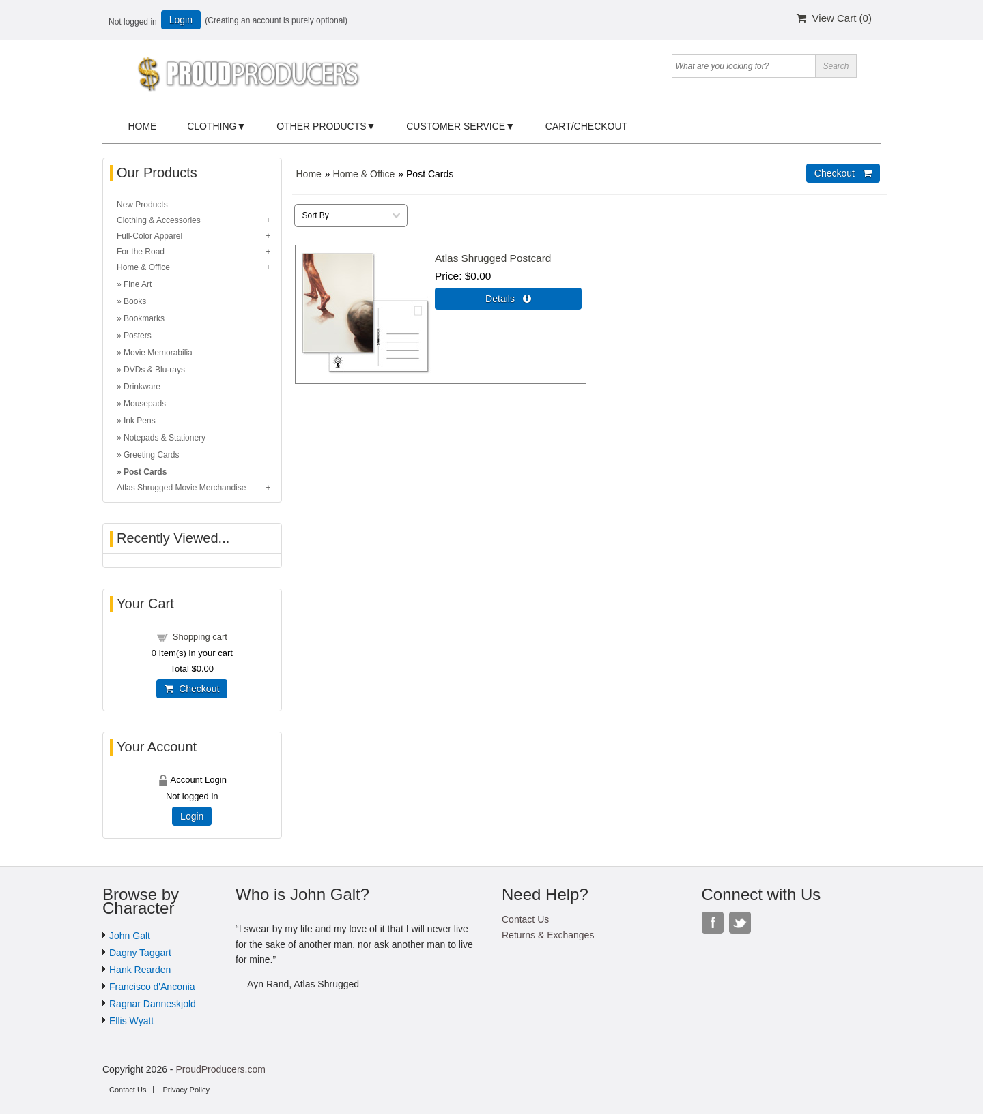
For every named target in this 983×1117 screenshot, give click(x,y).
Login (181, 20)
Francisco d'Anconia (152, 986)
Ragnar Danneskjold (152, 1003)
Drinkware (142, 386)
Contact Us (525, 919)
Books (135, 301)
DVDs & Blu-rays (154, 369)
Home (142, 126)
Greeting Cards (151, 455)
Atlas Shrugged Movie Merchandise (181, 487)
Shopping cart (200, 636)
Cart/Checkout (586, 126)
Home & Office (364, 173)
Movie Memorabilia (158, 352)
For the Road (141, 251)
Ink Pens (140, 421)
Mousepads (145, 403)
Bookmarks (144, 318)
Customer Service (455, 126)
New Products (142, 204)
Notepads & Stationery (164, 438)
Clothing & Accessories (159, 220)
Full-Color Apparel (149, 236)
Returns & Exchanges (548, 934)
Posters (138, 335)
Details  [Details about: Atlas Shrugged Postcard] (508, 298)
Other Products (321, 126)
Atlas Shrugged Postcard (493, 258)
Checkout (192, 689)
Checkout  (843, 173)
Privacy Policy (185, 1090)
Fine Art (138, 284)
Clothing (211, 126)
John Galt (129, 935)
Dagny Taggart (140, 952)
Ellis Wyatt (131, 1020)
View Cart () (834, 18)
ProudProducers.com (220, 1069)
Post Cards (145, 472)
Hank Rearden (140, 969)
